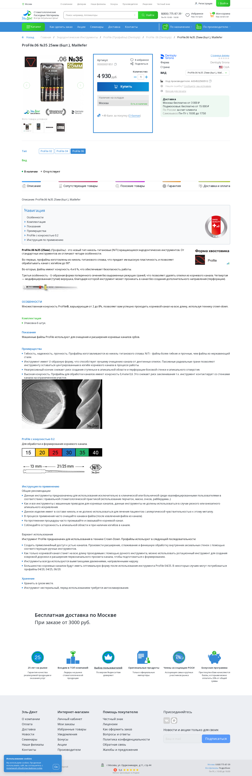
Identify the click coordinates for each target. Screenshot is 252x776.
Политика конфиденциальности (126, 739)
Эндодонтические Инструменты (77, 37)
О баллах (134, 115)
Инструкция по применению (45, 240)
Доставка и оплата (214, 186)
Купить (123, 86)
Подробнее (224, 768)
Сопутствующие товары (78, 186)
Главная (46, 37)
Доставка (114, 27)
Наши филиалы (98, 4)
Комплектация (36, 222)
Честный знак (163, 4)
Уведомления (67, 734)
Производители (130, 4)
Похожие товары (130, 186)
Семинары (96, 27)
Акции (81, 27)
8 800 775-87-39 (223, 764)
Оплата (27, 724)
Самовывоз (170, 113)
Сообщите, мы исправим (197, 86)
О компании (66, 4)
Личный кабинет (70, 719)
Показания (33, 226)
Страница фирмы (220, 55)
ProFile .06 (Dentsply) (158, 37)
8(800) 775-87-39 (171, 13)
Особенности (35, 217)
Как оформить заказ (117, 729)
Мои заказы (66, 724)
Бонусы (114, 4)
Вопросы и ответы (116, 734)
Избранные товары (72, 729)
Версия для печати (176, 91)
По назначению (176, 27)
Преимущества (36, 231)
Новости (28, 734)
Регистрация (203, 3)
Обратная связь (114, 744)
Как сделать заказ (61, 27)
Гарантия (171, 186)
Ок (56, 767)
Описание (31, 186)
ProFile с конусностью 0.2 (42, 235)
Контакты (131, 27)
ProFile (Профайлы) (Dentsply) (121, 37)
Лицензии (147, 4)
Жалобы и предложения (120, 750)
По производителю (212, 27)
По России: (169, 110)
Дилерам (81, 4)
